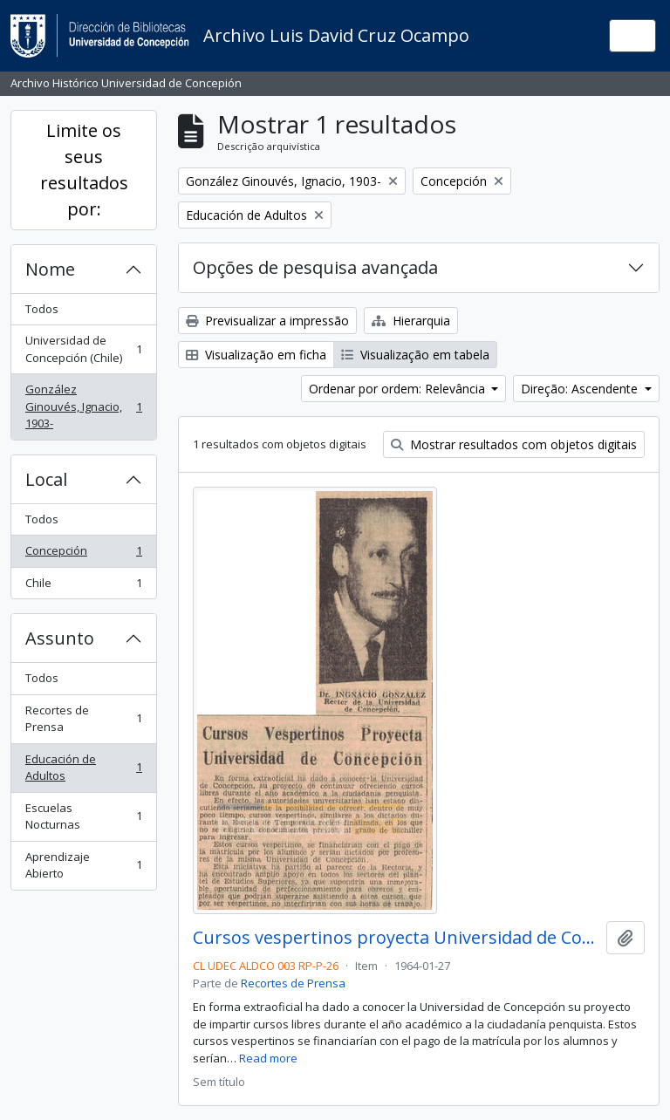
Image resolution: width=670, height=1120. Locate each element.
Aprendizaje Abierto (83, 865)
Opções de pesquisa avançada (315, 267)
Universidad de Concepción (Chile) (83, 348)
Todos (41, 309)
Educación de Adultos (83, 767)
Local (46, 479)
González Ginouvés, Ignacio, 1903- (83, 406)
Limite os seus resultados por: (84, 170)
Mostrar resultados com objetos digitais (514, 444)
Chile (83, 586)
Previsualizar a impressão (267, 320)
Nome (50, 269)
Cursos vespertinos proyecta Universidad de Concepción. (396, 937)
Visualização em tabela (415, 354)
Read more (268, 1058)
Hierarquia (411, 320)
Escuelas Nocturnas (83, 816)
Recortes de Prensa (83, 718)
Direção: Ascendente (581, 388)
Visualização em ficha (256, 354)
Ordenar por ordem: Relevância (399, 388)
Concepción (83, 554)
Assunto (59, 638)
